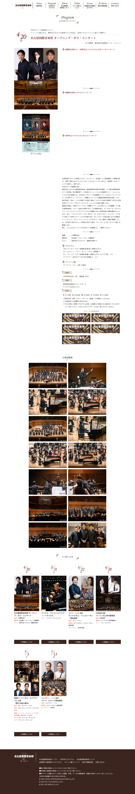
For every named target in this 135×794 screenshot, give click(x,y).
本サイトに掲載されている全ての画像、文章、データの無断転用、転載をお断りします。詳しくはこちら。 (77, 773)
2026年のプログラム (67, 759)
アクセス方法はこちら (71, 287)
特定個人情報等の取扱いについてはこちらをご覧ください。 (61, 771)
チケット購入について (72, 762)
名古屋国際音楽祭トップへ (48, 759)
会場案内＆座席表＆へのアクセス (50, 762)
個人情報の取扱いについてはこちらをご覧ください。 (59, 768)
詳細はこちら (26, 642)
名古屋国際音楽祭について (86, 759)
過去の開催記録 (87, 762)
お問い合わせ (100, 762)
